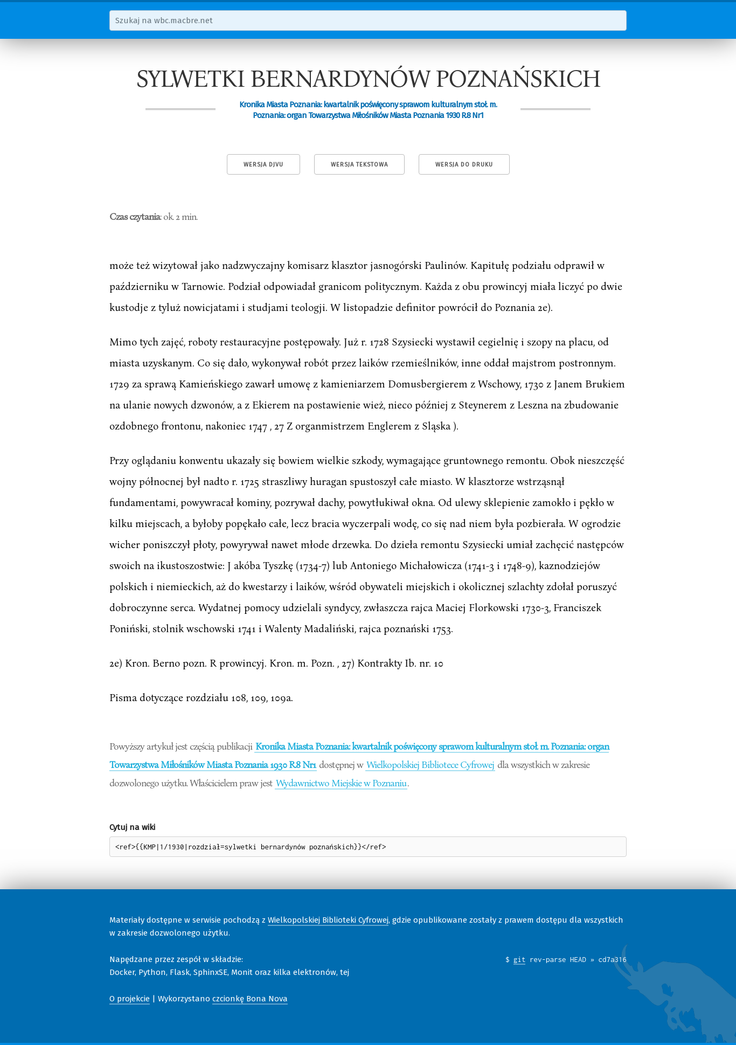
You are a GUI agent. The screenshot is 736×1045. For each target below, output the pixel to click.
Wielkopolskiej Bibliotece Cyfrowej (430, 764)
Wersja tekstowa (359, 164)
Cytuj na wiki (132, 827)
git (519, 959)
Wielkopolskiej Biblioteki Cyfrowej (328, 920)
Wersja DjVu (263, 164)
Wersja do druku (464, 164)
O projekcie (129, 999)
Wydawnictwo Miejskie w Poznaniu (341, 782)
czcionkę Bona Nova (250, 999)
